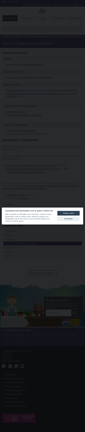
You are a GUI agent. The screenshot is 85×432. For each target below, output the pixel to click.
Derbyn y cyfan (68, 213)
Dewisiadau (68, 219)
